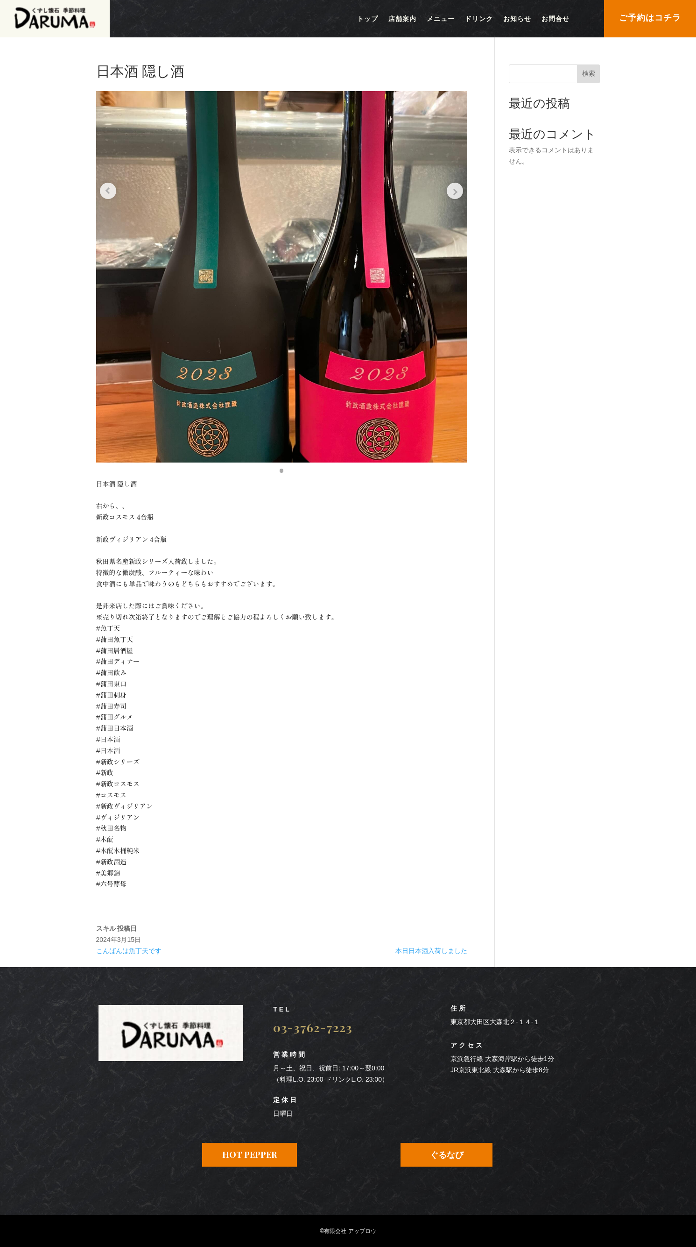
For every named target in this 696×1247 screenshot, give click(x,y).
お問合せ (555, 19)
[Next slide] (453, 184)
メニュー (441, 19)
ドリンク (479, 19)
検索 (588, 73)
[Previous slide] (110, 184)
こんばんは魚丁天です (129, 951)
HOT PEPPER (249, 1154)
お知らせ (517, 19)
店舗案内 (402, 19)
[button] (281, 470)
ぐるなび (447, 1154)
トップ (367, 19)
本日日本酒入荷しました (431, 951)
